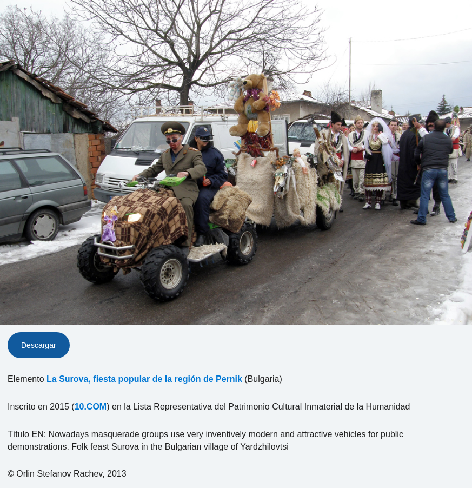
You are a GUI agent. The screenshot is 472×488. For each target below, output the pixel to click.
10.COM (91, 406)
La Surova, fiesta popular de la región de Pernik (144, 379)
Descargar (38, 345)
